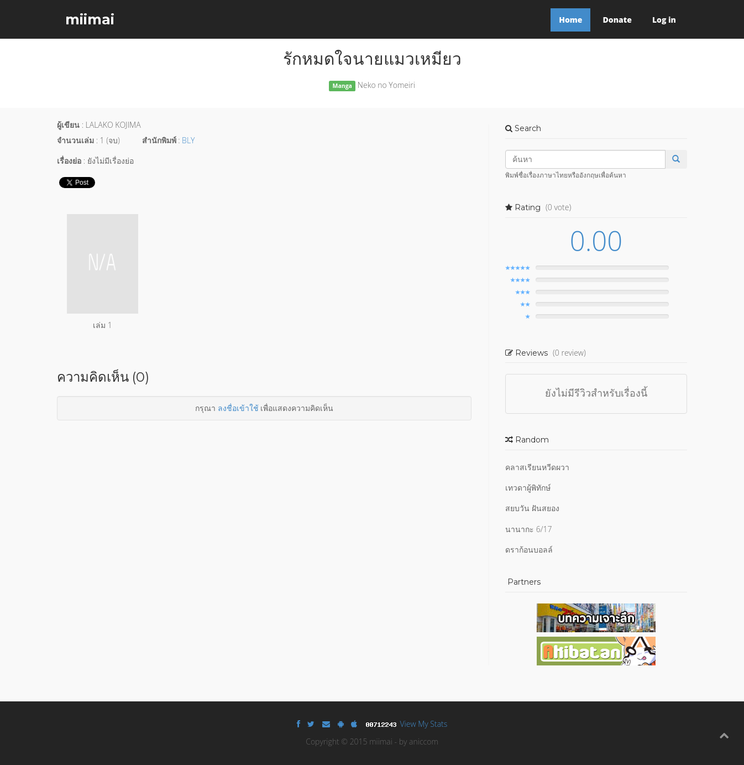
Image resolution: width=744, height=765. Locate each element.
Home (570, 19)
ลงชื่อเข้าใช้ (238, 408)
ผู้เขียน (68, 124)
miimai (89, 19)
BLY (188, 140)
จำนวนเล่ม (75, 140)
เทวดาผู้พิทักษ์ (528, 487)
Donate (616, 19)
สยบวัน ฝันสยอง (532, 508)
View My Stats (424, 724)
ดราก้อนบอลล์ (529, 549)
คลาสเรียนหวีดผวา (537, 467)
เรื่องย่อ (69, 160)
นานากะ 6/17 (528, 529)
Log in (664, 19)
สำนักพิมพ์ (159, 140)
